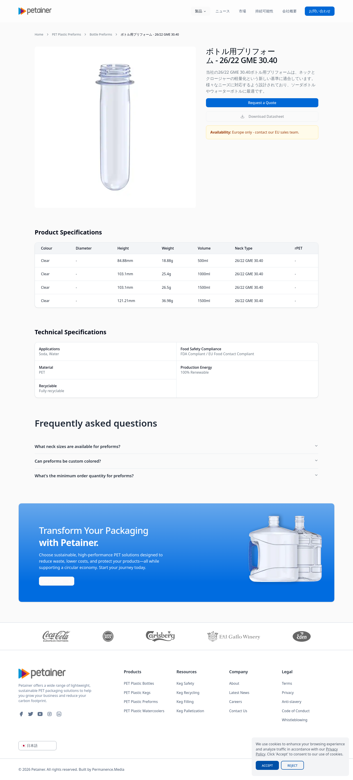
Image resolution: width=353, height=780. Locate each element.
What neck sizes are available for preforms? (176, 446)
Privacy (288, 692)
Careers (235, 701)
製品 (200, 11)
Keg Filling (185, 701)
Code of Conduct (296, 710)
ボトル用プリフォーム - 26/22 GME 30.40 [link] (150, 34)
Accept (267, 766)
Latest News (239, 692)
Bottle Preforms (101, 34)
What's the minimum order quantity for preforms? (176, 475)
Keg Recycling (187, 692)
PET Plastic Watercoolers (144, 710)
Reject (292, 766)
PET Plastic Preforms (66, 34)
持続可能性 (264, 11)
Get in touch (56, 581)
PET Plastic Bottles (139, 683)
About (234, 683)
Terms (287, 683)
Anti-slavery (291, 701)
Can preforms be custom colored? (176, 461)
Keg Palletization (190, 710)
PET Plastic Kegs (137, 692)
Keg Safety (185, 683)
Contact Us (238, 710)
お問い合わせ (319, 11)
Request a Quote (262, 102)
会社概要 (289, 11)
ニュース (222, 11)
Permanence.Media (108, 769)
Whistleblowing (294, 719)
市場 (242, 11)
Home (39, 34)
